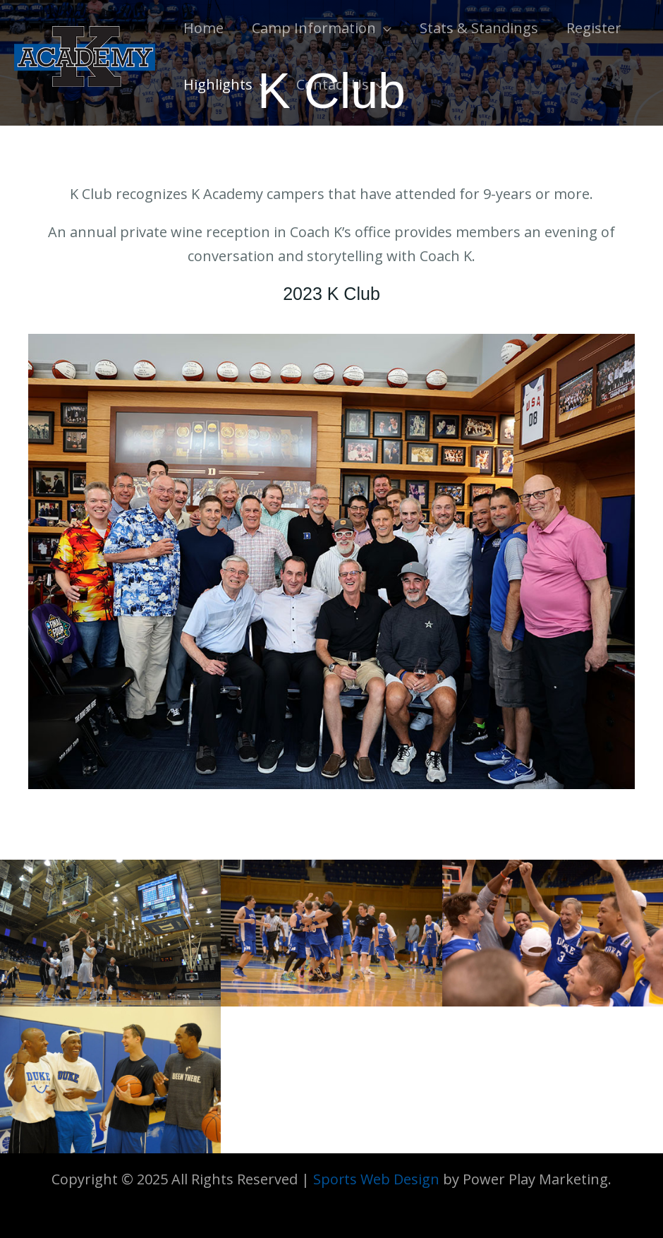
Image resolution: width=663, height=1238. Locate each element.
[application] (383, 28)
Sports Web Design (376, 1179)
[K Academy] (84, 54)
